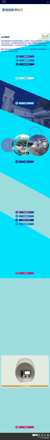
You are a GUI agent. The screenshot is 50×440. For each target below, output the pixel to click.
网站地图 (39, 437)
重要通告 (43, 437)
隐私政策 (47, 437)
